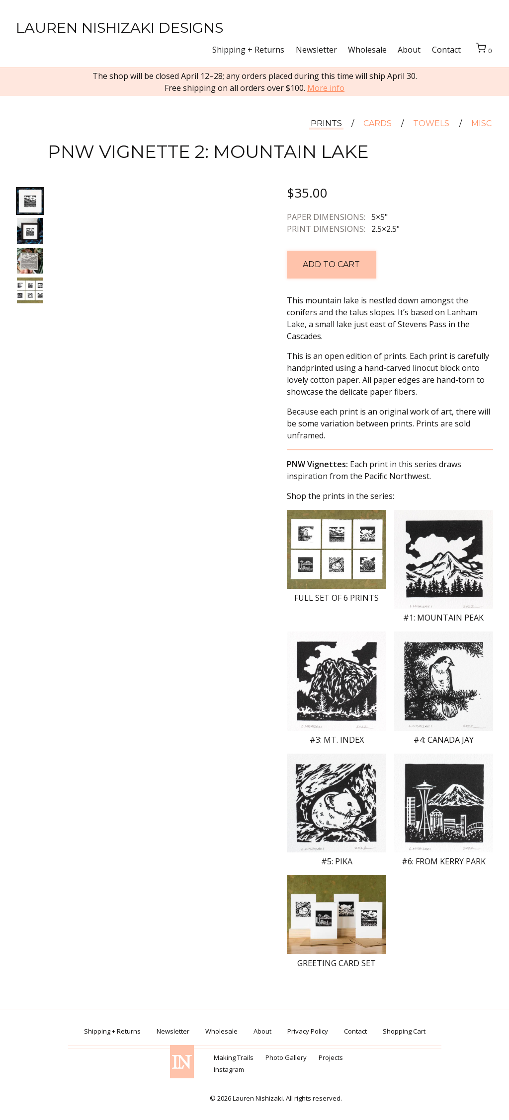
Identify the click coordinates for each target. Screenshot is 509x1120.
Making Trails (234, 1057)
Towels (431, 124)
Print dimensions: (326, 228)
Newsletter (316, 49)
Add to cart (331, 264)
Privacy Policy (307, 1031)
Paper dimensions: (326, 216)
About (409, 49)
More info (325, 87)
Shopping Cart (404, 1031)
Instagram (229, 1069)
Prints (326, 124)
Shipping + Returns (248, 49)
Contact (446, 49)
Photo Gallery (286, 1057)
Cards (377, 124)
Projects (331, 1057)
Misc (481, 124)
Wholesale (367, 49)
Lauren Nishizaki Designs (119, 27)
